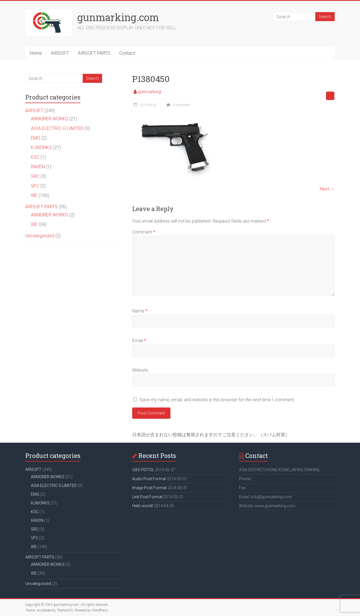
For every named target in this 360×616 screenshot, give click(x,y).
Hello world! (142, 506)
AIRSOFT (60, 53)
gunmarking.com (118, 17)
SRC (35, 176)
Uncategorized (39, 235)
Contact (127, 53)
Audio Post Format (149, 479)
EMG (35, 138)
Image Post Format (149, 488)
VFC (35, 186)
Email (139, 340)
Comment (143, 232)
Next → (327, 189)
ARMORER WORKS (49, 118)
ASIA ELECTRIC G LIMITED (57, 128)
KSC (35, 157)
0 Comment (177, 105)
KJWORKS (41, 147)
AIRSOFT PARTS (94, 53)
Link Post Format (147, 497)
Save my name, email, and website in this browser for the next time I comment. (217, 399)
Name (139, 311)
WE (34, 195)
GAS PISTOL (143, 469)
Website (140, 370)
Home (36, 53)
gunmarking (149, 91)
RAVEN (38, 166)
